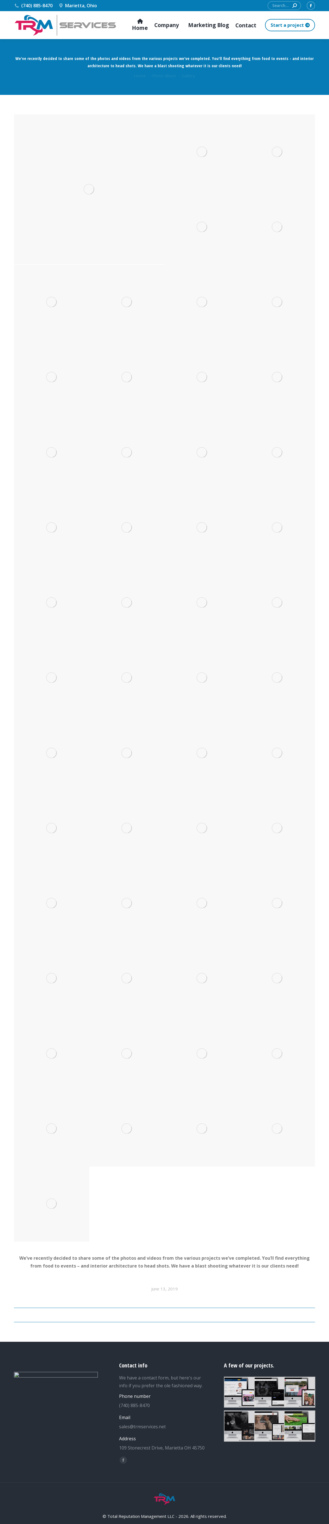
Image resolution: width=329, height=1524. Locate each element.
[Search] (284, 5)
